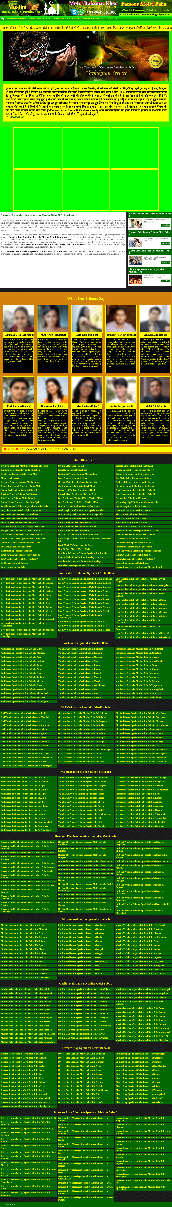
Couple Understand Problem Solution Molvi (21, 486)
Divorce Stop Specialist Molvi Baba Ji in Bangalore (139, 1058)
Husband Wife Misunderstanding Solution (20, 470)
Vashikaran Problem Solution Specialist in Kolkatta (82, 781)
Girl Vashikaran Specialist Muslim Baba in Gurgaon (82, 721)
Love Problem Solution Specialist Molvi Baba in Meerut (26, 611)
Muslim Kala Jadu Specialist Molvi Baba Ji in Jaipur (25, 1005)
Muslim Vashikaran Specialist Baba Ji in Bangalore (139, 929)
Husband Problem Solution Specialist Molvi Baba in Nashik (85, 884)
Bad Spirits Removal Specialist (15, 563)
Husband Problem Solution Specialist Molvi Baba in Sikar (27, 871)
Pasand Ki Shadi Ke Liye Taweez (131, 518)
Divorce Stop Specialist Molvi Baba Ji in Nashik (80, 1086)
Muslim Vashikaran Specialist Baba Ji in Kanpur (138, 945)
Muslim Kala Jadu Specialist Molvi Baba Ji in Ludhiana (84, 989)
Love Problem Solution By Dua (72, 478)
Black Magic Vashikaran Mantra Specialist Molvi (81, 510)
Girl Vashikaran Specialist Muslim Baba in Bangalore (140, 717)
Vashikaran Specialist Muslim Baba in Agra (21, 657)
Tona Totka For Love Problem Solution (19, 518)
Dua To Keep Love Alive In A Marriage (133, 506)
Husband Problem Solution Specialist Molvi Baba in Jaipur (28, 863)
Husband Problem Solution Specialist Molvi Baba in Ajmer (28, 867)
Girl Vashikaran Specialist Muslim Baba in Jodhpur (25, 741)
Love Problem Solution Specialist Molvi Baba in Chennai (142, 589)
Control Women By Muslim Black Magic (77, 486)
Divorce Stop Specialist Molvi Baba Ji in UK (78, 1094)
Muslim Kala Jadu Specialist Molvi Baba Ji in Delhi (25, 989)
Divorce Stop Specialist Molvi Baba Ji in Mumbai (23, 1058)
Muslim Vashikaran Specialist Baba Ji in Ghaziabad (140, 973)
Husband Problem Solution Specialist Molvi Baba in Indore (85, 869)
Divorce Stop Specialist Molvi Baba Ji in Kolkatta (81, 1058)
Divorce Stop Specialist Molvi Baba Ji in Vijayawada (140, 1090)
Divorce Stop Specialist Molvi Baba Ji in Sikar (22, 1078)
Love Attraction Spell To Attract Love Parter (78, 526)
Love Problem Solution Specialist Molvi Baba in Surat (26, 615)
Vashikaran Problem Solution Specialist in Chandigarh (26, 830)
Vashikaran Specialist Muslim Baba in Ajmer (22, 669)
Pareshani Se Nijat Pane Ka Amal (131, 498)
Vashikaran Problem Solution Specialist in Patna (138, 794)
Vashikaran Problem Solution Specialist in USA (80, 822)
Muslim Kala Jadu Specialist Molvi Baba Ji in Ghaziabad (142, 1040)
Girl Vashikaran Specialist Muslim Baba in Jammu (139, 737)
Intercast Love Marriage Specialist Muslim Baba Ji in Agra (28, 1128)
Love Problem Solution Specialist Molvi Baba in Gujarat (142, 616)
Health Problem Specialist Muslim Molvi (19, 474)
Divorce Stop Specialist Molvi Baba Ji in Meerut (23, 1086)
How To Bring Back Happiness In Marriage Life (80, 514)
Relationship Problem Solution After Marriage (79, 561)
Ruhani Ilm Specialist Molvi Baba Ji (17, 551)
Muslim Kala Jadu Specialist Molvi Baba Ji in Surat (25, 1026)
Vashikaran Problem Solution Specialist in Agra (23, 786)
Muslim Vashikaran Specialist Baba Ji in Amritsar (24, 973)
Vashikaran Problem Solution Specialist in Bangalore (140, 781)
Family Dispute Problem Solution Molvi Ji (135, 470)
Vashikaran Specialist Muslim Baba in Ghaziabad (138, 697)
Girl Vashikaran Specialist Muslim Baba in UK (80, 753)
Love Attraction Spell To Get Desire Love (77, 522)
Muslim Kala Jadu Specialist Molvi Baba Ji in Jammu (140, 1016)
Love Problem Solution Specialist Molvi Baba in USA (82, 626)
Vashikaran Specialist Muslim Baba (132, 538)
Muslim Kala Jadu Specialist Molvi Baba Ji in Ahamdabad (28, 1034)
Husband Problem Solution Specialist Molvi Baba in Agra (27, 852)
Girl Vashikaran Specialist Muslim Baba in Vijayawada (141, 749)
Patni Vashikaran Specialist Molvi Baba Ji (20, 555)
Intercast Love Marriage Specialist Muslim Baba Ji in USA (85, 1187)
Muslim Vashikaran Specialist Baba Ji (133, 555)
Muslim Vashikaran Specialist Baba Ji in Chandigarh (25, 977)
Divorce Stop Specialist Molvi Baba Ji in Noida (79, 1066)
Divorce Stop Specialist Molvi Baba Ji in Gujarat (138, 1086)
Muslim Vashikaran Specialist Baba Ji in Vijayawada (140, 961)
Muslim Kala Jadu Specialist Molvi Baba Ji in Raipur (83, 1005)
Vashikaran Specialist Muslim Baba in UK (77, 689)
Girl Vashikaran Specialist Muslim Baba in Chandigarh (26, 766)
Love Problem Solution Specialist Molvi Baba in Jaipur (26, 595)
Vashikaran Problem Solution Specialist (134, 547)
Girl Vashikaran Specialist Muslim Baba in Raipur (81, 729)
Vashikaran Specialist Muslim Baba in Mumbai (23, 653)
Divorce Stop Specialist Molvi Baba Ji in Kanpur (138, 1074)
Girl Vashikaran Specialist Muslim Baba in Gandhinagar (84, 749)
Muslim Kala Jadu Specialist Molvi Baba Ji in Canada (83, 1038)
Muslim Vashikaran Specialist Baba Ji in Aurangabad (140, 965)
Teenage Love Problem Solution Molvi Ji (134, 466)
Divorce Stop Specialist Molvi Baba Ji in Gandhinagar (83, 1090)
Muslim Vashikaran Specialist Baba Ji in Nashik (80, 957)
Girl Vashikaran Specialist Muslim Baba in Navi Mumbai (142, 725)
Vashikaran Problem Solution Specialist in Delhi (23, 777)
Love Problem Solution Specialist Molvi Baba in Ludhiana (85, 579)
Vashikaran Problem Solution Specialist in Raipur (81, 794)
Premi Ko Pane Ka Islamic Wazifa (131, 522)
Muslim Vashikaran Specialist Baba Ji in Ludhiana (81, 925)
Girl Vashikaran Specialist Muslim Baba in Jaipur (24, 729)
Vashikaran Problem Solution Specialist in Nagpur (81, 806)
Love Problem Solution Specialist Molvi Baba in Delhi (26, 579)
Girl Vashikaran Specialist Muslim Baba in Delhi (23, 713)
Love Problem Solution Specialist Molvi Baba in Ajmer (26, 599)
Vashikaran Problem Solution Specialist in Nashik (81, 810)
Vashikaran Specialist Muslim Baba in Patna (136, 665)
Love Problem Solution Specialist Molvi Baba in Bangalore (143, 585)
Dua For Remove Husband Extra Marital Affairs (80, 498)
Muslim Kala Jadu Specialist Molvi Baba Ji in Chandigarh (28, 1042)
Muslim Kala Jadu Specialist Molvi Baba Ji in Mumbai (26, 993)
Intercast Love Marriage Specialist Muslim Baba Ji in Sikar (28, 1152)
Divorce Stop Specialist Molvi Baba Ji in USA (79, 1098)
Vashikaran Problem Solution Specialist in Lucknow (25, 790)
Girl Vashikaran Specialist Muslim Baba (134, 543)
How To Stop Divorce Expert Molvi (74, 549)
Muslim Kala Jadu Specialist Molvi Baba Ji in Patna (140, 1008)
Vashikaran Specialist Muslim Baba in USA (78, 693)
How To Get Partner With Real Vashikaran (78, 534)
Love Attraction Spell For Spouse (73, 530)
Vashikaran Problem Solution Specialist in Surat (23, 814)
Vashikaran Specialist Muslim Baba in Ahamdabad (24, 693)
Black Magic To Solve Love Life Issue (75, 545)
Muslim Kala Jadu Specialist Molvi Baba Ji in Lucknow (26, 1001)
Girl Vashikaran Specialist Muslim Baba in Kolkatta (82, 717)
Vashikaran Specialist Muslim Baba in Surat (21, 685)
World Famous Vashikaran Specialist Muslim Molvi (24, 506)
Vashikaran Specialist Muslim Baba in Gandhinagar (82, 685)
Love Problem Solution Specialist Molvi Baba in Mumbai (27, 583)
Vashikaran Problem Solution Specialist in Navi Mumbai (142, 790)
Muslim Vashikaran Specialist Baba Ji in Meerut (23, 957)
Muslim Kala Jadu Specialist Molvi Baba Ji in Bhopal (83, 1013)
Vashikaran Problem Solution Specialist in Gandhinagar (84, 814)
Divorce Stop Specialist (93, 18)
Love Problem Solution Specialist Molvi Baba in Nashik (84, 611)
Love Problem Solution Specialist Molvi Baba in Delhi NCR (143, 633)
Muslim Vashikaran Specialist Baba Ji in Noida (80, 937)
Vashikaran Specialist (16, 18)
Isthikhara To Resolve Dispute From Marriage (137, 530)
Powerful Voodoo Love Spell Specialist (18, 522)
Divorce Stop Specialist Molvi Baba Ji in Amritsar (24, 1102)
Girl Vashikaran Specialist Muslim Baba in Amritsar (25, 762)
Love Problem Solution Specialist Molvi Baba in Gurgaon (84, 587)
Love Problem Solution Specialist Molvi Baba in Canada (84, 630)
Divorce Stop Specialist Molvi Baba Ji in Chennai (138, 1062)
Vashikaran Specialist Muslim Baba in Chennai (137, 657)
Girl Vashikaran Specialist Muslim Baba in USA (80, 757)
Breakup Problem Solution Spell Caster (19, 494)
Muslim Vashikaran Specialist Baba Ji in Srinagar (139, 953)
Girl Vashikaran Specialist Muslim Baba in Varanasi (25, 753)
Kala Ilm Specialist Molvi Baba (72, 470)
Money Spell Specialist (11, 478)
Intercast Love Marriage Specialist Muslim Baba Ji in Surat (28, 1169)
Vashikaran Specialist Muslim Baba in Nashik (79, 681)
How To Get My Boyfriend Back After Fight (78, 506)
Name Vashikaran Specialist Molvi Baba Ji (135, 494)
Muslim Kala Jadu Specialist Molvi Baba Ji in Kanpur (141, 1012)
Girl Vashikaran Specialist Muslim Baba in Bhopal (81, 737)
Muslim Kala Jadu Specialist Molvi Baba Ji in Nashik (83, 1022)
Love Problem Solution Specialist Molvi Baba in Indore (83, 599)
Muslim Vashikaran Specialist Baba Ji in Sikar (22, 949)
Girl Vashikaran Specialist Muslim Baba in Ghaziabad (141, 762)
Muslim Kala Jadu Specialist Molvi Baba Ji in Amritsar (26, 1038)
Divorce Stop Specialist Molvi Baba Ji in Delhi (22, 1054)
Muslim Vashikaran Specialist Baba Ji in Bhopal (80, 949)
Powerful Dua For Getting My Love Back (77, 494)
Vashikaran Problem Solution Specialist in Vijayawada (141, 814)
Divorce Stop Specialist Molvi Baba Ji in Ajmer (22, 1074)
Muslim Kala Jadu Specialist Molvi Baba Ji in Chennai (141, 997)
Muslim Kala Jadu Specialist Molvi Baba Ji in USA (81, 1034)
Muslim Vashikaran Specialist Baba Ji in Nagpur (80, 953)
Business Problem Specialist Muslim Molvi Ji (21, 482)
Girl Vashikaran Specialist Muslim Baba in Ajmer (24, 733)
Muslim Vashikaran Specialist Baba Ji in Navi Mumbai (141, 937)
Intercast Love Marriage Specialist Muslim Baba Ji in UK (85, 1183)
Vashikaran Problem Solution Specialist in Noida (80, 790)
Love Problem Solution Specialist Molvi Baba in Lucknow (27, 591)
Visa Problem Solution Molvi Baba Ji (18, 498)
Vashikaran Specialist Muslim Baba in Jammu (137, 673)
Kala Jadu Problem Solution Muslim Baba (77, 474)
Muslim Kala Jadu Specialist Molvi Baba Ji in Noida (82, 1001)
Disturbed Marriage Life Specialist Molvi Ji (78, 565)
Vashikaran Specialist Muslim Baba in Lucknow (23, 661)
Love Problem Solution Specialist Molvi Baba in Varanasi (27, 619)
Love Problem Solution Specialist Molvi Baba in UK (82, 622)
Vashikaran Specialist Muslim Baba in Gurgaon (80, 657)
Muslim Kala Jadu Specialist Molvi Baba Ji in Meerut (26, 1022)
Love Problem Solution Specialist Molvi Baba (136, 534)
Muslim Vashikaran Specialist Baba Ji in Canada (80, 973)
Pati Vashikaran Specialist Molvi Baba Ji (19, 559)
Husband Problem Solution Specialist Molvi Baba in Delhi (27, 842)
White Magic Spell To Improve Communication (137, 502)
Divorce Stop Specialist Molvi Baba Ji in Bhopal (80, 1078)
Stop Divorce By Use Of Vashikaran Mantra (21, 510)
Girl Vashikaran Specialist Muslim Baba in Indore (81, 733)
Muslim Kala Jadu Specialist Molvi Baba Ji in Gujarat (141, 1024)
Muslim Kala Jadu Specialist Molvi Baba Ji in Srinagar (141, 1020)
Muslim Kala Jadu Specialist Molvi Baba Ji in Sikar (25, 1013)
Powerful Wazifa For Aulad (13, 567)
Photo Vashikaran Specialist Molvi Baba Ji (135, 490)
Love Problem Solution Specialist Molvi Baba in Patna (141, 600)
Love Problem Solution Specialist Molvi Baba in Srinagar (142, 612)
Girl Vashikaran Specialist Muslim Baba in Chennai (140, 721)
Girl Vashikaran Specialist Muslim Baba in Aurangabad (141, 753)
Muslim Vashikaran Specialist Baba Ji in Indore (80, 945)
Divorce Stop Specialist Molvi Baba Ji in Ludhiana (81, 1054)
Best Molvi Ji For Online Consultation (133, 478)
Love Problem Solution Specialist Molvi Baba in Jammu (141, 608)
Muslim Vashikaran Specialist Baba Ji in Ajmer (23, 945)
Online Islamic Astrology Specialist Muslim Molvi (23, 538)
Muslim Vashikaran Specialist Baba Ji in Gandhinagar (83, 961)
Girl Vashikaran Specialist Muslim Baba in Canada (82, 762)
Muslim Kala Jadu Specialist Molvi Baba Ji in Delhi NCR (142, 1036)
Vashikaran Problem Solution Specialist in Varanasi (25, 818)
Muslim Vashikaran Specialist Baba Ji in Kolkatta (81, 929)
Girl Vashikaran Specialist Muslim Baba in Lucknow (25, 725)
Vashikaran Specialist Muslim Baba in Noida (79, 661)
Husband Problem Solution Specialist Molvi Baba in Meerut (28, 881)
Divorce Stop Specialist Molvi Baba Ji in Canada (80, 1102)
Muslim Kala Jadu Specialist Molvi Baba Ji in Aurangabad (143, 1032)
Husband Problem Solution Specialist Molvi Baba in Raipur (85, 865)
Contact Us (112, 18)
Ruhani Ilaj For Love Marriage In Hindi (76, 490)
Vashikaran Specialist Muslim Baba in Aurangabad (139, 689)
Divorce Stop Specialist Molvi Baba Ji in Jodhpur (23, 1082)
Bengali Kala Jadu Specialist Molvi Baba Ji (21, 530)
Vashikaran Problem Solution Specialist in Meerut (24, 810)
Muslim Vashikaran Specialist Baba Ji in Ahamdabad (25, 969)
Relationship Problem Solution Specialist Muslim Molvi (83, 553)
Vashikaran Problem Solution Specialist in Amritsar (25, 826)
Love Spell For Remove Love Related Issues (78, 518)
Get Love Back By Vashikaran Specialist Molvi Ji (23, 526)
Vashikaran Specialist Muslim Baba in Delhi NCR (139, 693)
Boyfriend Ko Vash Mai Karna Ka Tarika (135, 482)
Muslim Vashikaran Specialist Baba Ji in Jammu (138, 949)
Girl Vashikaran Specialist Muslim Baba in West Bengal (141, 713)
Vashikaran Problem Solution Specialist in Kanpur (139, 798)
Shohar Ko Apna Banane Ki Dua (16, 547)
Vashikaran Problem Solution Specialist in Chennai (139, 786)
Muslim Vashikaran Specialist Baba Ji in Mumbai (24, 929)
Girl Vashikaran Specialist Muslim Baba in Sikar (23, 737)
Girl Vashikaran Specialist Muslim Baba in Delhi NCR (141, 757)
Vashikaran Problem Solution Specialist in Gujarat (139, 810)
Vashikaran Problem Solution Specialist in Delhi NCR (140, 822)
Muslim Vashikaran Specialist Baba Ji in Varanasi (24, 965)
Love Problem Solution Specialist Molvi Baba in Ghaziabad (143, 637)
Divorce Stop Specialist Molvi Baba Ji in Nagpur (80, 1082)
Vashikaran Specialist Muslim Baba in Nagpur (79, 677)
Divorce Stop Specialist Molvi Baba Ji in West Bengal (140, 1054)
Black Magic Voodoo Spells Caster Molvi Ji (135, 474)
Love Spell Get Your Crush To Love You (134, 510)
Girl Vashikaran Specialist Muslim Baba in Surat (23, 749)
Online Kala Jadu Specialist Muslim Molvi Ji (21, 543)
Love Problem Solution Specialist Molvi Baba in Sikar (26, 603)
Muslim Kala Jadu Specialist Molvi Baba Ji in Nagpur (83, 1017)
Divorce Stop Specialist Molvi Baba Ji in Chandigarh (25, 1106)
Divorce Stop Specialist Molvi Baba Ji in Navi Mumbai (141, 1066)
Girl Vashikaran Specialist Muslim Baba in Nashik (81, 745)
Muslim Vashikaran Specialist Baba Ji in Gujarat (138, 957)
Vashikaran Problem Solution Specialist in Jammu (139, 802)
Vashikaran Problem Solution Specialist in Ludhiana (82, 777)
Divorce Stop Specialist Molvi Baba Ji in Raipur (80, 1070)
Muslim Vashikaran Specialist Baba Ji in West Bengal (140, 925)
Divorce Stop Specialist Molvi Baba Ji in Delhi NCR (139, 1098)
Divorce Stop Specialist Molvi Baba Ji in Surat (22, 1090)
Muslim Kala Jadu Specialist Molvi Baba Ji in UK (81, 1030)
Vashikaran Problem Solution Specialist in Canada (81, 826)
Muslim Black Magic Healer (71, 466)
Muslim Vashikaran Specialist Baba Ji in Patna (137, 941)
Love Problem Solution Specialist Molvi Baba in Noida (83, 591)
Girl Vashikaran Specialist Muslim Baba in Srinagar (140, 741)
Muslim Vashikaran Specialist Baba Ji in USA (79, 969)
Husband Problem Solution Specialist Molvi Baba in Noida (85, 861)
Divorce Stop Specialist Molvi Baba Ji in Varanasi (24, 1094)
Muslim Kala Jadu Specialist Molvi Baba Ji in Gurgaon (84, 997)
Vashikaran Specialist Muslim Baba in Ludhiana (80, 649)
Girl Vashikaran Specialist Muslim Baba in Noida (81, 725)
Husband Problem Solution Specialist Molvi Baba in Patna (142, 861)
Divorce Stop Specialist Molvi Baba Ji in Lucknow (24, 1066)
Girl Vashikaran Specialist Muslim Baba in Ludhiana (82, 713)
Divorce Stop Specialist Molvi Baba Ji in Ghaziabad (139, 1102)
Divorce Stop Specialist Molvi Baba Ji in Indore (80, 1074)
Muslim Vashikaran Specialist (66, 18)
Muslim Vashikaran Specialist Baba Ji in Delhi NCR (140, 969)
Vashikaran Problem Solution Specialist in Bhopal (81, 802)
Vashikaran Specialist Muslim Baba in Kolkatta (80, 653)
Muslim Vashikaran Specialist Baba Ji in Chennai (138, 933)
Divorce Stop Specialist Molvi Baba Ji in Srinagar (138, 1082)
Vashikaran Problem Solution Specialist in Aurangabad (141, 818)
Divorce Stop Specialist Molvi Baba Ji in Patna (137, 1070)
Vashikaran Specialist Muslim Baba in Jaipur (22, 665)
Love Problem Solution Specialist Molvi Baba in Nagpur (84, 607)
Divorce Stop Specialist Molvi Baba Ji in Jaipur (23, 1070)
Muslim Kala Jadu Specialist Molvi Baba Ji (135, 559)
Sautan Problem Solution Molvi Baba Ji (19, 490)
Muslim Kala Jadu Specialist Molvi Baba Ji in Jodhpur (26, 1017)
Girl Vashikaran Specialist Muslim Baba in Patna (138, 729)
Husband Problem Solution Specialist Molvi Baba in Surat (28, 885)
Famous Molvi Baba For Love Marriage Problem (80, 557)
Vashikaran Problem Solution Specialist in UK (79, 818)
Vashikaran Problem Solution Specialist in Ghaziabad (140, 826)
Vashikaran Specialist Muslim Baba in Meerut (22, 681)
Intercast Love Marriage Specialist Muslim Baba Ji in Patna (143, 1137)
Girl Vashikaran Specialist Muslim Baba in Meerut (24, 745)
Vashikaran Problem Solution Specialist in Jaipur (23, 794)
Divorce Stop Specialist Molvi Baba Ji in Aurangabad (140, 1094)
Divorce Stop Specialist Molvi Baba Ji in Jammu (138, 1078)
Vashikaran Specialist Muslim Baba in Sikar (21, 673)
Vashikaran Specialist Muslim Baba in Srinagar (138, 677)
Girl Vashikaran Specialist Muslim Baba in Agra (23, 721)
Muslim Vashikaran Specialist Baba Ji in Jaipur (23, 941)
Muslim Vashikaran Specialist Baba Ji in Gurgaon (81, 933)
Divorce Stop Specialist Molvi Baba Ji (133, 563)
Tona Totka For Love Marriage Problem (19, 514)
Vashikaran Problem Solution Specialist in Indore (81, 798)
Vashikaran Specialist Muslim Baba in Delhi (21, 649)
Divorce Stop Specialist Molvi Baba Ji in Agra (22, 1062)
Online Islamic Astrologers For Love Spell (20, 502)
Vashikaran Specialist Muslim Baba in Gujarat (137, 681)
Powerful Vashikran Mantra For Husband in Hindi (24, 466)
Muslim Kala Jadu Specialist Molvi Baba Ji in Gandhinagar (86, 1026)
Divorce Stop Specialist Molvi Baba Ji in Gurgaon (81, 1062)
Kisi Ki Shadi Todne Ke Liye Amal (131, 514)
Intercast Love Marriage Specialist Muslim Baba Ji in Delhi (28, 1118)
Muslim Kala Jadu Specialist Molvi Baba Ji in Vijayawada (142, 1028)
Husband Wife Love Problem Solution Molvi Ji (79, 482)
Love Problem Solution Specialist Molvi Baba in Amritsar (27, 630)
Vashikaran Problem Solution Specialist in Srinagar (139, 806)
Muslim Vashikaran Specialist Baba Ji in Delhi (22, 925)
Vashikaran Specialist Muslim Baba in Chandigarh (24, 701)
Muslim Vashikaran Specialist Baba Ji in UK (79, 965)
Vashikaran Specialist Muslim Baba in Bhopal (79, 673)
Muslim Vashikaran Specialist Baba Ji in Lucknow (24, 937)
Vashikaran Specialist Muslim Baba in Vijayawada (139, 685)
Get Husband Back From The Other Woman (21, 534)
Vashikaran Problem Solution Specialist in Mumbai (24, 781)
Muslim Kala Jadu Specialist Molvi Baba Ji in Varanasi (26, 1030)
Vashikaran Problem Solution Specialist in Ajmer (23, 798)
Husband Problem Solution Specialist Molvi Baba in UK (84, 894)
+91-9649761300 (15, 117)
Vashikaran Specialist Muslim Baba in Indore (79, 669)
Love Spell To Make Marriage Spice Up (134, 526)
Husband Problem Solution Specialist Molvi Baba (138, 551)
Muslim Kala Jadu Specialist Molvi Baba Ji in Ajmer (25, 1009)
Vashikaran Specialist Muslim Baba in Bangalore (138, 653)
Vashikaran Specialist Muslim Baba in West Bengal (139, 649)
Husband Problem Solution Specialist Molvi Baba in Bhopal (85, 873)
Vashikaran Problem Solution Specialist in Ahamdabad (26, 822)
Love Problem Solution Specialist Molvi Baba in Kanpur (142, 604)
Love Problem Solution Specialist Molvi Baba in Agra (25, 587)
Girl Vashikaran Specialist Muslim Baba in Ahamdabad (26, 757)
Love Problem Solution (39, 18)
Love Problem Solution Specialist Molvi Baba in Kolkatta (84, 583)
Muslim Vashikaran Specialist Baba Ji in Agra (22, 933)
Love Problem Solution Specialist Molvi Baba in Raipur (84, 595)
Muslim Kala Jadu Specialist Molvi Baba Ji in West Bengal (143, 989)
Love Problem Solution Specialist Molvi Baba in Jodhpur (27, 607)
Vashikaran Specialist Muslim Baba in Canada (79, 697)
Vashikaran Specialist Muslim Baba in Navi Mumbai (140, 661)
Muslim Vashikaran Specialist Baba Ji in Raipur (80, 941)
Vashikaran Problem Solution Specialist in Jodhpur (24, 806)
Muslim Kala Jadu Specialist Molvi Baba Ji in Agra (24, 997)
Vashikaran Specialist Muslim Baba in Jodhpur (23, 677)
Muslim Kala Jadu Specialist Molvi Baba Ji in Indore (82, 1009)
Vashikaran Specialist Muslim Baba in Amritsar (23, 697)
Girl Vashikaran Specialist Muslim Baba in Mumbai (25, 717)
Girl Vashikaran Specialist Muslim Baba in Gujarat (139, 745)
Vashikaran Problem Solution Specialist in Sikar (23, 802)
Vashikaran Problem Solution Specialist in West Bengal (141, 777)
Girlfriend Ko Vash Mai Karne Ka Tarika (135, 486)
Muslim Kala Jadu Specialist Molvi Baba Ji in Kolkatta (83, 993)
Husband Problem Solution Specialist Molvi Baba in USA (84, 898)
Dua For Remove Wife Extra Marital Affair (78, 502)
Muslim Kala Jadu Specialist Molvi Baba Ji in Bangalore (142, 993)
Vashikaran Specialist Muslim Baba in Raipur (79, 665)
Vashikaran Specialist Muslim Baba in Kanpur (137, 669)
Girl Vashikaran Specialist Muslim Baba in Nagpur (81, 741)
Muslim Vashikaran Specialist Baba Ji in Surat (22, 961)
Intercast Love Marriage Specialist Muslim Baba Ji (139, 567)
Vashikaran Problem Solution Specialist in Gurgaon (82, 786)
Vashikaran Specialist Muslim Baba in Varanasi (23, 689)
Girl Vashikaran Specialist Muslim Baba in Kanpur (139, 733)
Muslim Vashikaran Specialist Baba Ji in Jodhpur (24, 953)
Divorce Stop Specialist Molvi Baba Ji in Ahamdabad (25, 1098)
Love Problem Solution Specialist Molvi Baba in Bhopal (84, 603)
